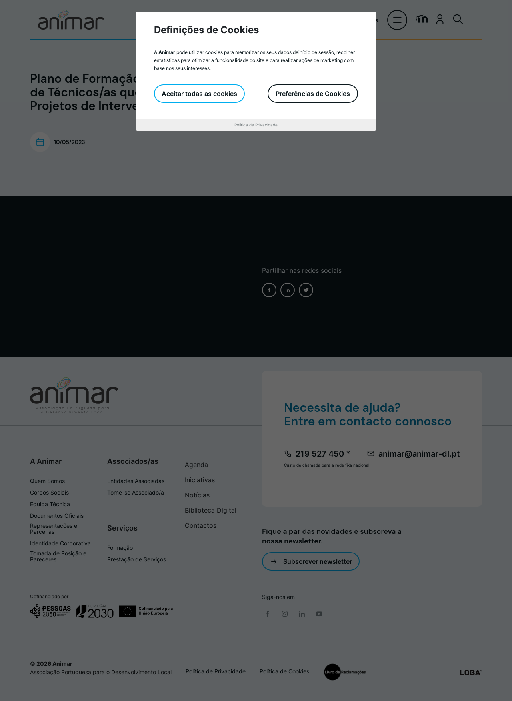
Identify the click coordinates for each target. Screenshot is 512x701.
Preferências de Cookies (313, 94)
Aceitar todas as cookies (200, 94)
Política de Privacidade (256, 124)
